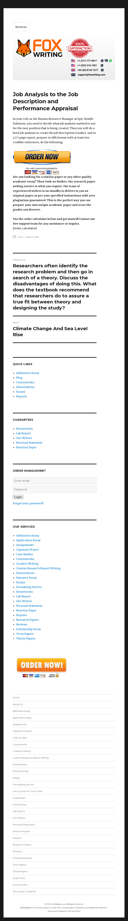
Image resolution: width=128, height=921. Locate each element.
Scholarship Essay (28, 629)
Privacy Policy (20, 884)
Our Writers (24, 438)
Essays (20, 391)
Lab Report (23, 433)
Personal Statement (29, 442)
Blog (19, 377)
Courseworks (25, 382)
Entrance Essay (26, 577)
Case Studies (24, 554)
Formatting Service (29, 587)
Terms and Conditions (24, 891)
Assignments (25, 545)
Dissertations (25, 387)
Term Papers (25, 633)
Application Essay (28, 540)
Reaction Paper (26, 447)
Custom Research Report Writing (38, 568)
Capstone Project (27, 549)
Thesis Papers (26, 638)
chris (20, 237)
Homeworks (24, 428)
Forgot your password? (28, 503)
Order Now (19, 878)
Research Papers (27, 619)
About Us (18, 704)
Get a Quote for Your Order (27, 791)
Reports (21, 396)
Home (16, 697)
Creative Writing (27, 563)
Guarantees (19, 798)
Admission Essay (27, 373)
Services (21, 27)
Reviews (21, 624)
